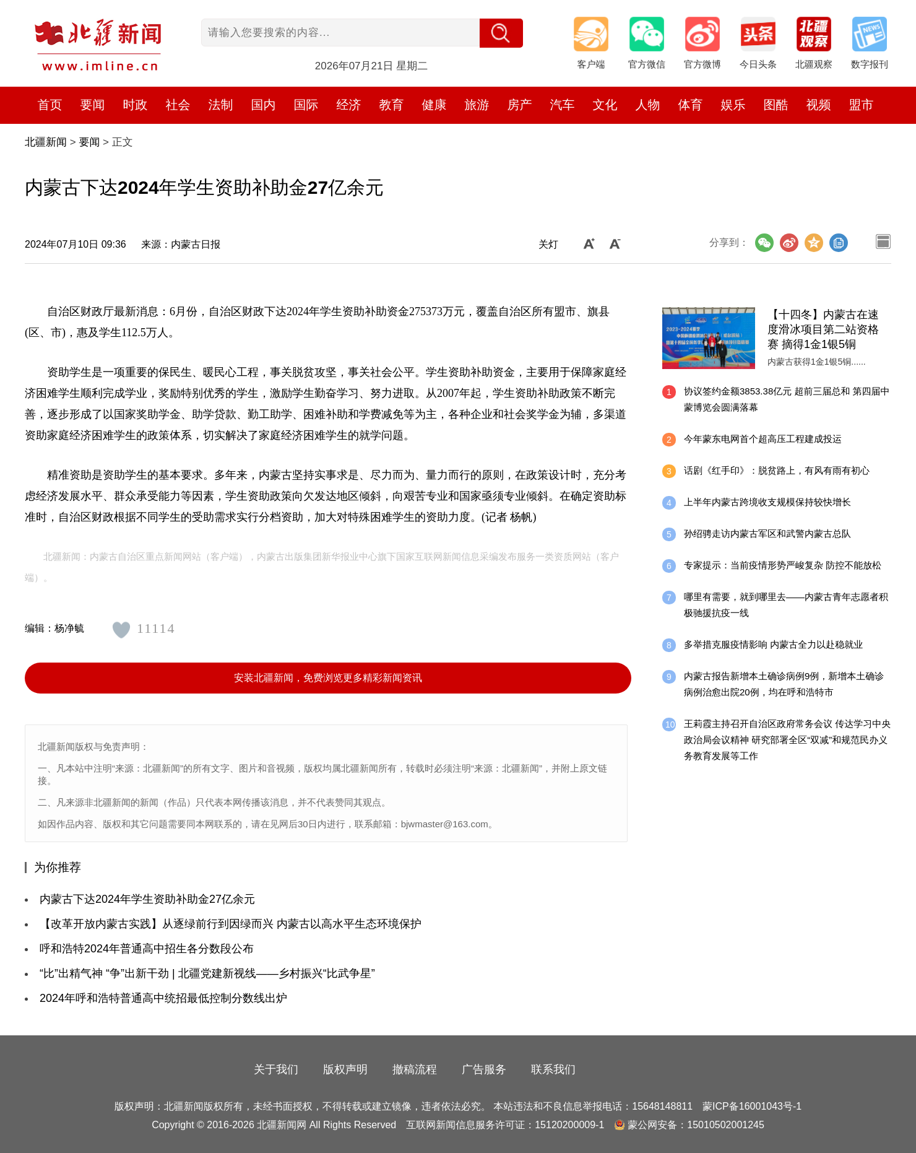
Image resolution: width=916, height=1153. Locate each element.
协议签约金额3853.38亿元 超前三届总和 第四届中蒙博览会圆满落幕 (787, 399)
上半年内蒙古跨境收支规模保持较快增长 (767, 502)
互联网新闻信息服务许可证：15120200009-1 (505, 1125)
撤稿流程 (414, 1069)
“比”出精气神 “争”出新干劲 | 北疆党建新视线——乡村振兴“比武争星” (207, 973)
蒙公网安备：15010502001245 (696, 1125)
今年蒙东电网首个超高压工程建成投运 (763, 438)
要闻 (89, 142)
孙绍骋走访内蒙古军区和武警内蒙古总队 (767, 533)
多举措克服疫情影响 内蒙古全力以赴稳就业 (773, 644)
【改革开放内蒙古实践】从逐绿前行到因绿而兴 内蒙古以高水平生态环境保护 (230, 924)
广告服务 (484, 1069)
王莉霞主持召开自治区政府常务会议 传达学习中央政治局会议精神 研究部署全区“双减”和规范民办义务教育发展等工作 (787, 739)
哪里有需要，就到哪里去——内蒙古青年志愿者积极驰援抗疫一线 (786, 604)
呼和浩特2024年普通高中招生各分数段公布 (147, 948)
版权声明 (345, 1069)
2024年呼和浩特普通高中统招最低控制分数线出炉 (163, 998)
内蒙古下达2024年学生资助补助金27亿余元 (147, 899)
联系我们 (553, 1069)
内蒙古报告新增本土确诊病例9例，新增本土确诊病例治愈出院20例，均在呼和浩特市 (784, 684)
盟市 (861, 104)
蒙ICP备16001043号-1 (752, 1106)
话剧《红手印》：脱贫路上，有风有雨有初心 (777, 470)
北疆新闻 (46, 142)
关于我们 (276, 1069)
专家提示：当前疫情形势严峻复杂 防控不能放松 (782, 565)
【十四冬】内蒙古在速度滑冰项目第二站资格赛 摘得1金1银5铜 (823, 329)
